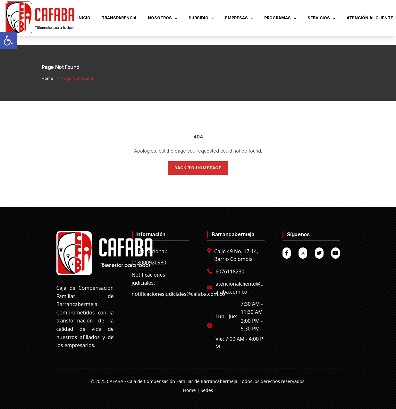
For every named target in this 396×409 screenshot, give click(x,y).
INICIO (83, 17)
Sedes (207, 390)
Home (47, 78)
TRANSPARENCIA (119, 17)
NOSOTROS (162, 17)
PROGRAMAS (280, 17)
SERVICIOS (321, 17)
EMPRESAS (239, 17)
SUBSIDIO (201, 17)
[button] (8, 40)
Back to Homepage (198, 167)
